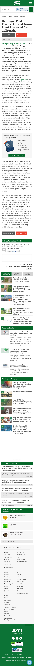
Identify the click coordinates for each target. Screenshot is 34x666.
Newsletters (7, 600)
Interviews (20, 577)
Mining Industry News (16, 533)
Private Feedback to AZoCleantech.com (20, 266)
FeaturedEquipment (17, 274)
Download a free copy (17, 155)
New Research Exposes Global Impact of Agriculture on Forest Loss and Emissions (23, 289)
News (10, 16)
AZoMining (7, 564)
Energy (15, 16)
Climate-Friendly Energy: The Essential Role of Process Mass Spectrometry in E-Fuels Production (17, 468)
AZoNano (7, 555)
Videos (19, 572)
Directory (7, 577)
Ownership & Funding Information (10, 619)
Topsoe (7, 485)
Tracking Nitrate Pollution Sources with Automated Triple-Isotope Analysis (17, 489)
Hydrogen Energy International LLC (14, 44)
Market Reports (8, 584)
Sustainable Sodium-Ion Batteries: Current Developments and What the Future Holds (22, 411)
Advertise (7, 605)
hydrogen (24, 80)
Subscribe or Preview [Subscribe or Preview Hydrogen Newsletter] (15, 526)
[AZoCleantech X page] (20, 638)
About (6, 595)
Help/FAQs (20, 588)
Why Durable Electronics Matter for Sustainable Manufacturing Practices (22, 419)
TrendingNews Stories (6, 274)
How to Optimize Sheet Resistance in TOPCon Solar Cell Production (15, 501)
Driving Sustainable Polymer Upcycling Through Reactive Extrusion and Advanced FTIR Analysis (22, 429)
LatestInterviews (27, 274)
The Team (20, 591)
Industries (20, 584)
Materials (20, 586)
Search (6, 598)
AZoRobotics (8, 557)
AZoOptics (7, 559)
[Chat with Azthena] (29, 662)
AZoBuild (7, 562)
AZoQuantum (21, 555)
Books (6, 586)
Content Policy (8, 616)
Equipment (7, 579)
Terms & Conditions (10, 607)
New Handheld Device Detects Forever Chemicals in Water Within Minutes (23, 311)
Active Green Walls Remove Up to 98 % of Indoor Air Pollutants (21, 280)
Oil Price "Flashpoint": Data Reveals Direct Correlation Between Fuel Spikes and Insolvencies (22, 320)
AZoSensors (20, 552)
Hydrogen (22, 16)
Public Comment (27, 264)
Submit (29, 269)
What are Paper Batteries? (22, 392)
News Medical (21, 559)
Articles (6, 574)
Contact (6, 602)
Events (19, 574)
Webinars (7, 581)
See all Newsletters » (8, 541)
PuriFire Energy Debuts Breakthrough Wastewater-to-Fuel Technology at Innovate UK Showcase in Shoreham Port (22, 300)
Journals (6, 591)
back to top (28, 625)
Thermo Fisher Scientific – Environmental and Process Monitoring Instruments (16, 474)
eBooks (6, 588)
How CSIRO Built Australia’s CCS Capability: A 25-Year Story (22, 402)
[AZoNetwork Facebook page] (17, 638)
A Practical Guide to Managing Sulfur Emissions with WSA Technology (15, 481)
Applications (20, 581)
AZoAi (18, 557)
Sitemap (6, 613)
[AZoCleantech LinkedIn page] (13, 638)
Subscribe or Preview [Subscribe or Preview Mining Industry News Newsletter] (15, 534)
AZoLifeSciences (22, 562)
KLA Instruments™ (10, 505)
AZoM (6, 552)
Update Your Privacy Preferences (17, 660)
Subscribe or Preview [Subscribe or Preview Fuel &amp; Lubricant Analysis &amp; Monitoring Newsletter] (15, 519)
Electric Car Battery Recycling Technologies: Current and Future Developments (22, 385)
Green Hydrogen (22, 579)
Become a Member (22, 593)
